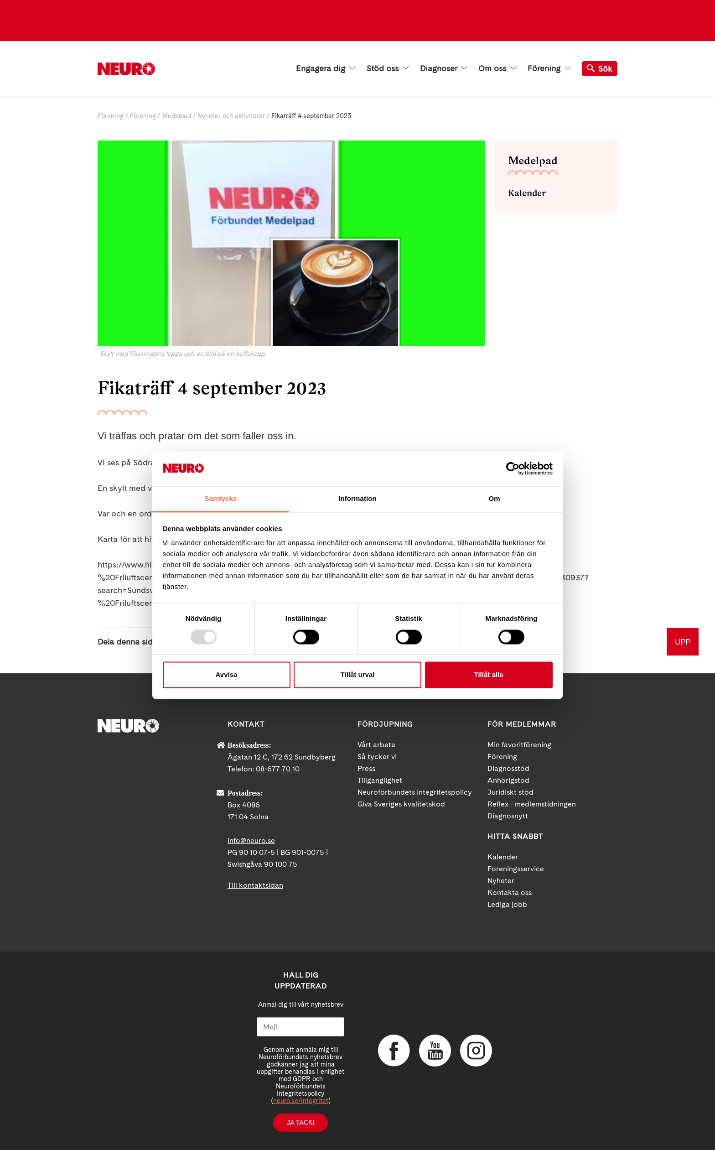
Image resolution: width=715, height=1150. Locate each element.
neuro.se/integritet (300, 1100)
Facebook (394, 1051)
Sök (599, 68)
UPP (682, 641)
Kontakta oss (509, 892)
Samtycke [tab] (221, 499)
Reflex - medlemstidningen (531, 804)
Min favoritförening (519, 744)
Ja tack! (300, 1122)
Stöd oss (388, 68)
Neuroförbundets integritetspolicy (415, 792)
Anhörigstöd (508, 780)
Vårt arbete (376, 744)
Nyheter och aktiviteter (231, 116)
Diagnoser (443, 68)
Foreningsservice (515, 868)
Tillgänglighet (380, 780)
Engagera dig (326, 68)
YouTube (435, 1051)
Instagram (476, 1051)
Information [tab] (357, 499)
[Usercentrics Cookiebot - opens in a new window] (513, 468)
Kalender (527, 192)
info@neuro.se (251, 840)
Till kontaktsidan (255, 885)
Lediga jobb (507, 904)
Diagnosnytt (507, 816)
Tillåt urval (358, 675)
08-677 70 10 (278, 769)
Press (366, 768)
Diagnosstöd (508, 768)
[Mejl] (300, 1026)
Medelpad (176, 116)
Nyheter (500, 880)
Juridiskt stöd (510, 792)
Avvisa (227, 675)
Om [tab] (494, 499)
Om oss (497, 68)
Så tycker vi (377, 756)
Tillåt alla (488, 675)
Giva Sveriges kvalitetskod (401, 804)
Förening (549, 68)
